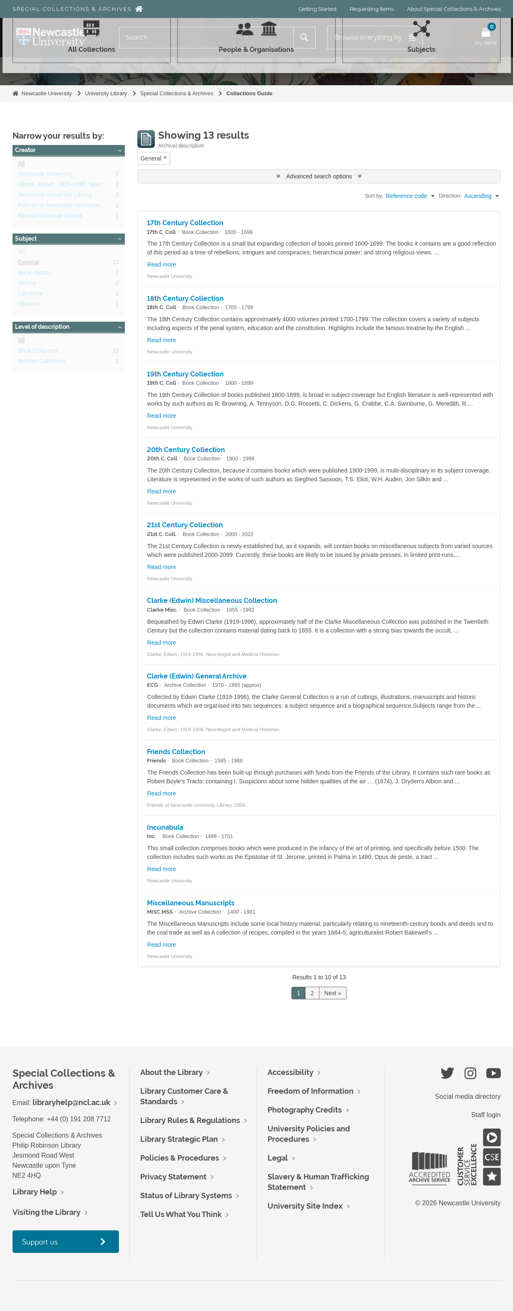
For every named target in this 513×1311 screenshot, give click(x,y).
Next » (332, 993)
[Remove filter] (165, 157)
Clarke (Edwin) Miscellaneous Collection (212, 601)
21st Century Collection (185, 525)
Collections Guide (249, 93)
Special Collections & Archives (72, 9)
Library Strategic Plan (179, 1139)
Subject (26, 238)
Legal (278, 1157)
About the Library (171, 1072)
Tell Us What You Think (181, 1214)
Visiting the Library (47, 1212)
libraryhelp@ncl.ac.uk (71, 1102)
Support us (40, 1241)
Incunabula (165, 827)
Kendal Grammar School (50, 217)
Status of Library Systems (186, 1195)
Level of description (42, 326)
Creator (25, 150)
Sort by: (374, 196)
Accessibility (290, 1072)
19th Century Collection (185, 374)
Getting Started (317, 9)
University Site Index (305, 1206)
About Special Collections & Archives (454, 9)
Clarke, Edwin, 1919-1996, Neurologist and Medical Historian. (98, 186)
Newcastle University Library (55, 196)
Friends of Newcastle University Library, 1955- (77, 206)
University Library (106, 93)
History (27, 284)
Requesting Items (372, 9)
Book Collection (38, 352)
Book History (34, 274)
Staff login (486, 1114)
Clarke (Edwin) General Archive (197, 676)
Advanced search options (319, 176)
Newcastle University (47, 93)
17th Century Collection (185, 223)
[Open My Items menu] (486, 37)
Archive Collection (41, 362)
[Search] (206, 37)
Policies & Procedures (179, 1157)
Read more (161, 264)
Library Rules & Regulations (190, 1120)
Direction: (450, 196)
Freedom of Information (311, 1091)
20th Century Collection (186, 450)
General (28, 263)
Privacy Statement (173, 1176)
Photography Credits (305, 1109)
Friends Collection (176, 752)
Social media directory (467, 1096)
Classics (29, 305)
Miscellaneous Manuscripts (191, 903)
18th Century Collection (185, 298)
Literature (30, 295)
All (21, 165)
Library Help (35, 1191)
